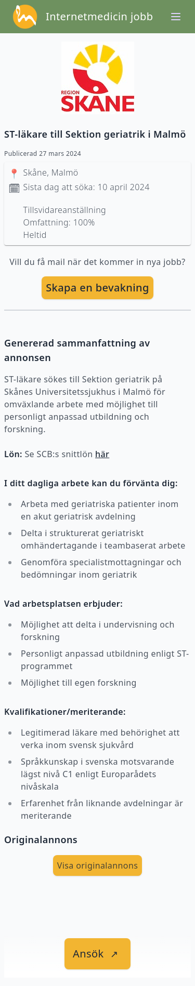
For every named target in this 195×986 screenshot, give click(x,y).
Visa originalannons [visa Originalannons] (97, 865)
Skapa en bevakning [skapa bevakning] (97, 288)
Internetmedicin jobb (99, 16)
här (102, 454)
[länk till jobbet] (97, 953)
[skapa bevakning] (97, 287)
